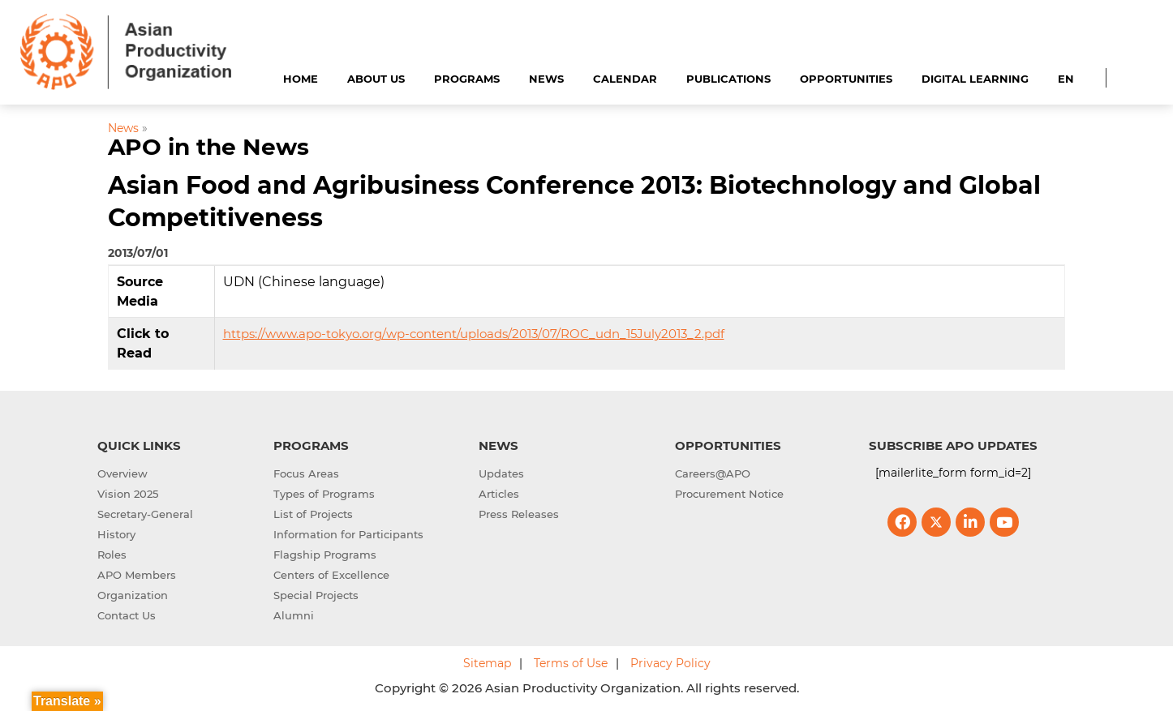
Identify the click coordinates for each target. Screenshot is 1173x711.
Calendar (625, 78)
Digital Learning (975, 78)
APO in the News (208, 147)
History (116, 534)
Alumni (293, 615)
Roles (112, 554)
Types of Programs (324, 493)
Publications (728, 78)
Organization (132, 595)
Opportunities (846, 78)
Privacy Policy (670, 663)
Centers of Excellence (331, 574)
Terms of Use (571, 663)
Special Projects (316, 595)
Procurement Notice (729, 493)
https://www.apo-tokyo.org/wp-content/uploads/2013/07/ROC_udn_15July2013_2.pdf (473, 333)
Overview (122, 473)
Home (300, 78)
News (546, 78)
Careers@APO (712, 473)
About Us (376, 78)
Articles (499, 493)
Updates (501, 473)
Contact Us (126, 615)
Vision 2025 (127, 493)
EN (1066, 78)
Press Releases (519, 514)
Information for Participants (348, 534)
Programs (467, 78)
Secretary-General (145, 514)
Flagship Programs (324, 554)
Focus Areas (306, 473)
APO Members (136, 574)
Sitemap (487, 663)
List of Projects (313, 514)
